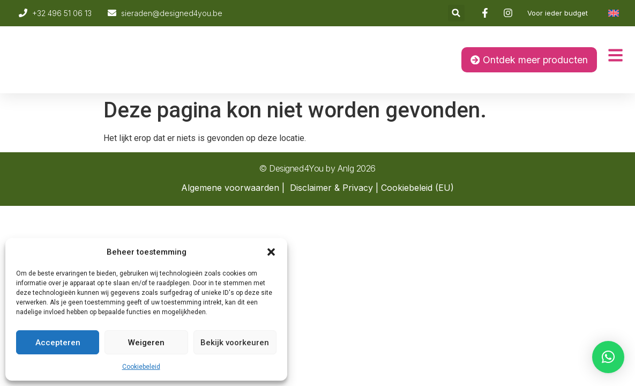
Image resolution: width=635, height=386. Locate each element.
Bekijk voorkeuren (234, 342)
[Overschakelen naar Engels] (613, 13)
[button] (271, 252)
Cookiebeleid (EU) (417, 187)
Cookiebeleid (141, 366)
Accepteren (57, 342)
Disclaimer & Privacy (331, 187)
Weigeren (146, 342)
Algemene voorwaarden (230, 187)
